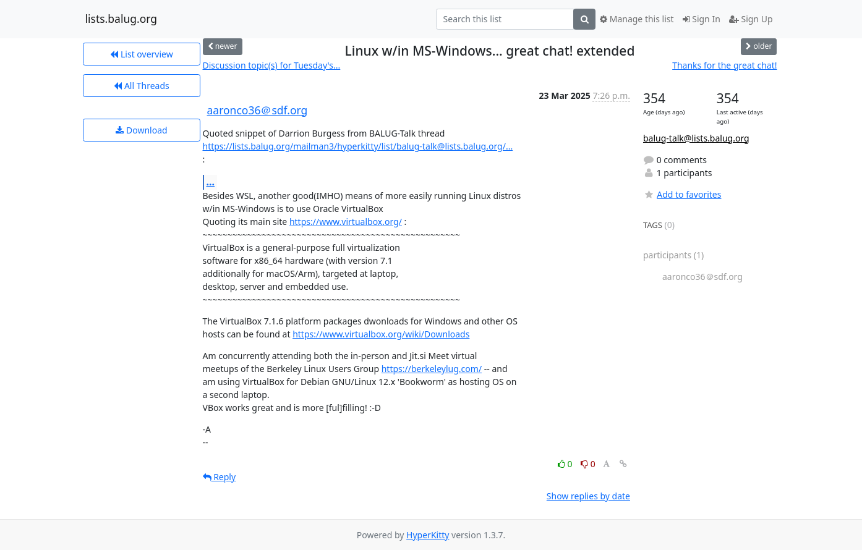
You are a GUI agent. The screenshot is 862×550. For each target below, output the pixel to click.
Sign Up (751, 19)
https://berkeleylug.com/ (432, 368)
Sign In (701, 19)
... (211, 181)
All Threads (141, 85)
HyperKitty (427, 535)
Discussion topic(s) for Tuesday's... (272, 65)
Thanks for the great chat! (724, 65)
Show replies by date (588, 496)
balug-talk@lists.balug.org (696, 138)
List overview (141, 54)
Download (141, 130)
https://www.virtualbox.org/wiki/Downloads (380, 334)
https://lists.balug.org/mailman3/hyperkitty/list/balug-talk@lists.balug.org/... (358, 146)
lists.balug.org (121, 19)
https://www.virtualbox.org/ (345, 221)
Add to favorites (682, 194)
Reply (219, 477)
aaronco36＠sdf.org (257, 110)
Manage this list (637, 19)
